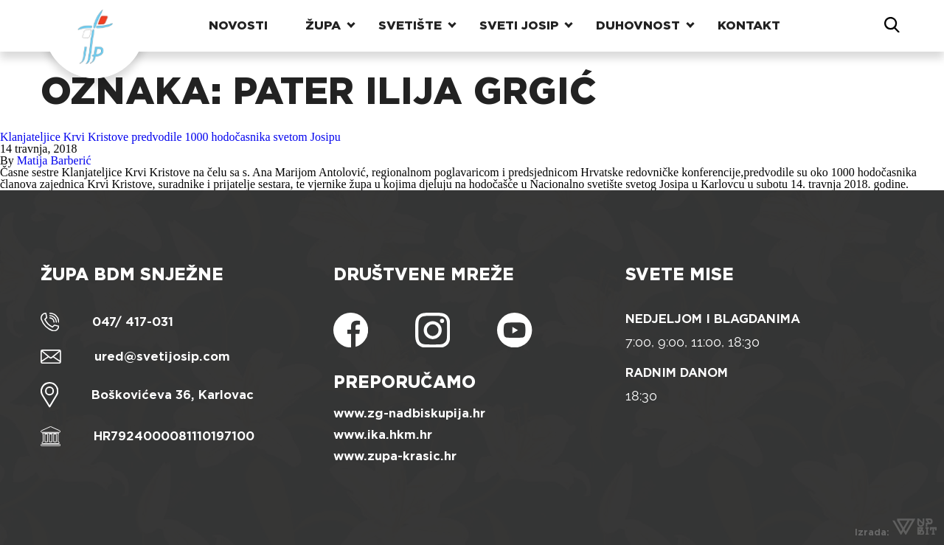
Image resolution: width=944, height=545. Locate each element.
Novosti (238, 25)
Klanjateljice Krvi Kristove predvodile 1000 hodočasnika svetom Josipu (170, 137)
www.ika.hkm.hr (382, 434)
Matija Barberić (54, 160)
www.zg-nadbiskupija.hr (409, 413)
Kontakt (749, 25)
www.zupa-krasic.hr (395, 456)
